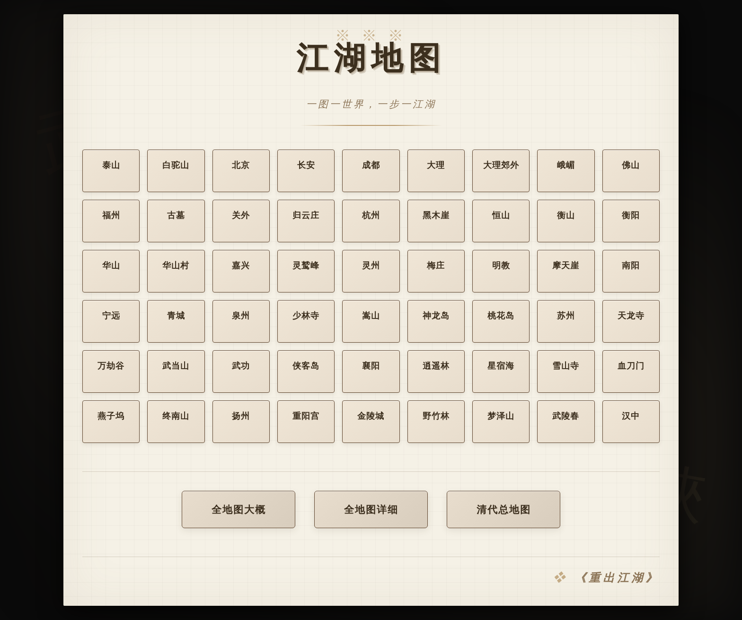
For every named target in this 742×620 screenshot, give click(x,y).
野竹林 (436, 417)
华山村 (175, 267)
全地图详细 (371, 510)
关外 (241, 216)
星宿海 (500, 367)
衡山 (566, 216)
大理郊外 (501, 172)
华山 (111, 267)
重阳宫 (305, 417)
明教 (501, 267)
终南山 (175, 417)
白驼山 (175, 167)
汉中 (631, 417)
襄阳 (371, 367)
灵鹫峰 (305, 267)
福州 (111, 216)
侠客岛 (305, 367)
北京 (241, 168)
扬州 (241, 417)
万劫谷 (110, 367)
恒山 (501, 216)
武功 (241, 367)
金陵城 (370, 417)
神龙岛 (436, 317)
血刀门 (631, 367)
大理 (436, 171)
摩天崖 (565, 267)
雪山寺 (565, 367)
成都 (371, 170)
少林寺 (305, 317)
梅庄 (436, 267)
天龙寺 (631, 317)
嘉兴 (241, 267)
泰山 (111, 167)
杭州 (371, 216)
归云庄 (305, 216)
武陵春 (565, 417)
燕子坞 (110, 417)
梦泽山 (500, 417)
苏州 (566, 317)
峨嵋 (566, 174)
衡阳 (631, 216)
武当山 (175, 367)
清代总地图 (504, 510)
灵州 (371, 267)
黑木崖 (436, 216)
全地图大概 (239, 510)
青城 (176, 317)
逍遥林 (436, 367)
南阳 (631, 267)
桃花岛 (500, 317)
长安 (306, 169)
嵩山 (371, 317)
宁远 (111, 317)
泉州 (241, 317)
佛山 (631, 175)
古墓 (176, 216)
